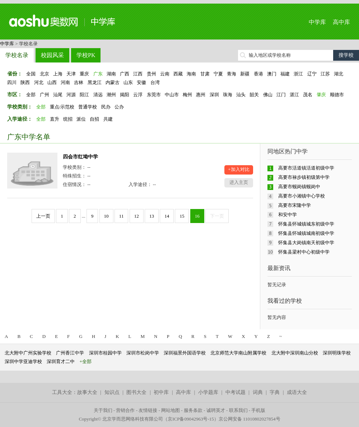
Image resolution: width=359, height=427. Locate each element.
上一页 (43, 216)
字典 (275, 392)
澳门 (271, 73)
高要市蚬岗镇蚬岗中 (299, 186)
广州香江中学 (70, 353)
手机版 (258, 410)
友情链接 (148, 410)
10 (106, 216)
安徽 (141, 82)
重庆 (84, 73)
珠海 (227, 94)
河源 (71, 94)
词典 (258, 392)
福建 (285, 73)
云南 (164, 73)
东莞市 (154, 94)
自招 (94, 119)
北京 (44, 73)
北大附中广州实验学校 (28, 353)
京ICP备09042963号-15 (191, 419)
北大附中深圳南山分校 (294, 353)
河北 (38, 82)
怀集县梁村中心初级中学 (304, 252)
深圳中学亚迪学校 (23, 361)
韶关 (254, 94)
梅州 (187, 94)
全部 (31, 94)
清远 (98, 94)
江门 (281, 94)
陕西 (25, 82)
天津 (71, 73)
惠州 (200, 94)
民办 (106, 107)
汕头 (241, 94)
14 (166, 216)
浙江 (298, 73)
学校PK (85, 55)
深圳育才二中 (61, 361)
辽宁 (312, 73)
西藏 (178, 73)
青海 (231, 73)
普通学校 (87, 107)
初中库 (161, 392)
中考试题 (235, 392)
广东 (98, 73)
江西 (138, 73)
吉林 (78, 82)
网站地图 (170, 410)
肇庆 (321, 94)
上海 (57, 73)
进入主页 (238, 182)
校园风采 (52, 55)
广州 (44, 94)
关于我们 (103, 410)
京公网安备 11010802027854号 (249, 419)
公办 (119, 107)
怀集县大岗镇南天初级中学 (306, 242)
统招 (68, 119)
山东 (128, 82)
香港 (258, 73)
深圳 (214, 94)
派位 (81, 119)
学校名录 (16, 55)
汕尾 (57, 94)
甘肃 (205, 73)
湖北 (338, 73)
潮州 (111, 94)
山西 (52, 82)
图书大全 (136, 392)
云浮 (138, 94)
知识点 (112, 392)
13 (151, 216)
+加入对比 (238, 169)
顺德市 (337, 94)
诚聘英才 (215, 410)
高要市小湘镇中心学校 (301, 196)
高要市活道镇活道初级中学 (306, 168)
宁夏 (218, 73)
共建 (108, 119)
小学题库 (208, 392)
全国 (31, 73)
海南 (191, 73)
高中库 (341, 22)
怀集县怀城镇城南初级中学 (306, 233)
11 (121, 216)
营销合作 (125, 410)
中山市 (172, 94)
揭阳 (124, 94)
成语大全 (297, 392)
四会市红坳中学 (80, 156)
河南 (65, 82)
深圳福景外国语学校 (185, 353)
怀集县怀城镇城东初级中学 (306, 224)
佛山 (267, 94)
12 (136, 216)
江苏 (325, 73)
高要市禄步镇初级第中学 (304, 177)
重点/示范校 (62, 107)
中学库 (317, 22)
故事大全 (87, 392)
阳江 (84, 94)
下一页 (217, 216)
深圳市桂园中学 (105, 353)
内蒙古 (113, 82)
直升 (54, 119)
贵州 (151, 73)
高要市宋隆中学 (294, 205)
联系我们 (238, 410)
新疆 (245, 73)
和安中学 (287, 214)
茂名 (307, 94)
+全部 (86, 361)
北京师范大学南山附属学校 (238, 353)
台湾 (155, 82)
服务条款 (193, 410)
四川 (12, 82)
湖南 (111, 73)
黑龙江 (95, 82)
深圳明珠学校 (337, 353)
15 (182, 216)
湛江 (294, 94)
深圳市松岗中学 (142, 353)
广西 (124, 73)
